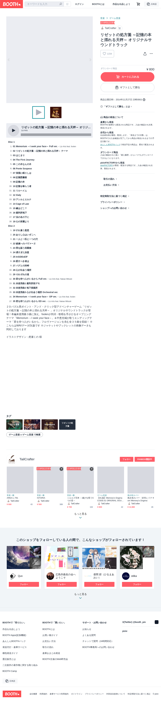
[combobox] (44, 4)
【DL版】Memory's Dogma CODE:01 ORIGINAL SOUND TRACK (110, 499)
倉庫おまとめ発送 (51, 653)
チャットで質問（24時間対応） (98, 641)
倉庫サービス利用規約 (59, 694)
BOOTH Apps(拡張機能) (14, 635)
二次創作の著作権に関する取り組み (20, 665)
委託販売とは (9, 659)
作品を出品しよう (121, 4)
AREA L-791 (12, 498)
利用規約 (43, 694)
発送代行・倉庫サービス (15, 647)
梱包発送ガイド (10, 653)
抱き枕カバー (133, 495)
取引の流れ (108, 179)
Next (90, 59)
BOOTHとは (98, 4)
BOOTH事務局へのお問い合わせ (98, 647)
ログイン (79, 4)
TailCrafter (27, 459)
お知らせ (86, 629)
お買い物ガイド (50, 635)
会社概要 (33, 694)
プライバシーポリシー (111, 202)
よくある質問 (89, 635)
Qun (20, 576)
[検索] (61, 4)
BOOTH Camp (10, 671)
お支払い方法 (110, 185)
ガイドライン (76, 694)
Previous (8, 59)
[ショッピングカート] (138, 4)
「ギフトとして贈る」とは (116, 106)
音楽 (102, 18)
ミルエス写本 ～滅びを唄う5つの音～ (80, 499)
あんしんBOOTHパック (110, 145)
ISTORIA (41, 498)
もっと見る (80, 597)
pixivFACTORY (106, 165)
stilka (134, 576)
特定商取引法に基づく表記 (113, 196)
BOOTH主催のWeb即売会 (55, 659)
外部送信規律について (115, 694)
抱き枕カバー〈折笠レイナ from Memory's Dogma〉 (141, 499)
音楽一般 (10, 495)
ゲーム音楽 (114, 18)
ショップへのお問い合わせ (113, 208)
